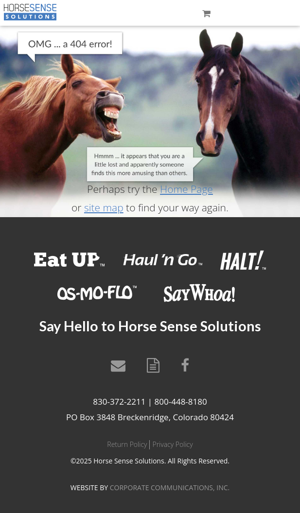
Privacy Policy (172, 444)
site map (104, 207)
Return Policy (127, 444)
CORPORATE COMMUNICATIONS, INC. (169, 487)
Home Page (186, 189)
